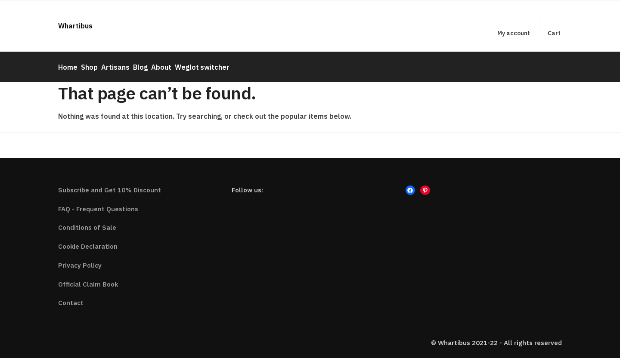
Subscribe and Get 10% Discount (109, 186)
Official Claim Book (88, 280)
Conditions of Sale (87, 223)
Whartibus (75, 26)
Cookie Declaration (88, 242)
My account (513, 33)
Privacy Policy (80, 261)
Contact (71, 299)
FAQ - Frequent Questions (98, 205)
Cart (554, 33)
